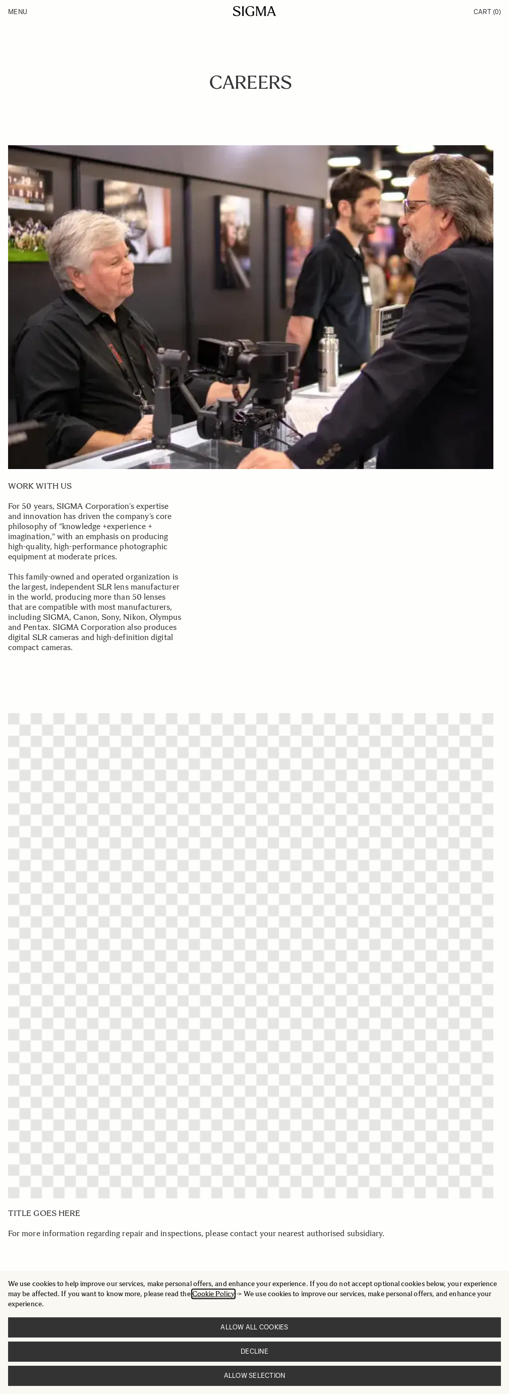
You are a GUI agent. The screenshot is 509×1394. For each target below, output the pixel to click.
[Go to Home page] (254, 11)
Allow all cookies (254, 1327)
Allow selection (255, 1375)
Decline (254, 1351)
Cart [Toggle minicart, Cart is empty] (487, 12)
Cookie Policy (213, 1294)
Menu (17, 12)
